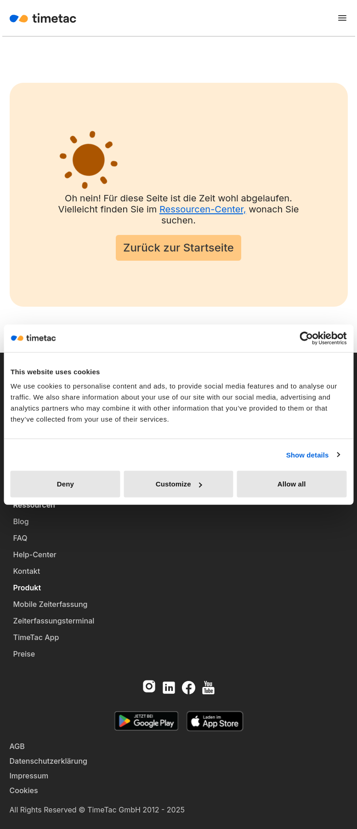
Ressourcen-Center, (202, 209)
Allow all (292, 484)
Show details (307, 454)
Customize (179, 484)
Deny (65, 484)
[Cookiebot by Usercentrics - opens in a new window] (306, 338)
